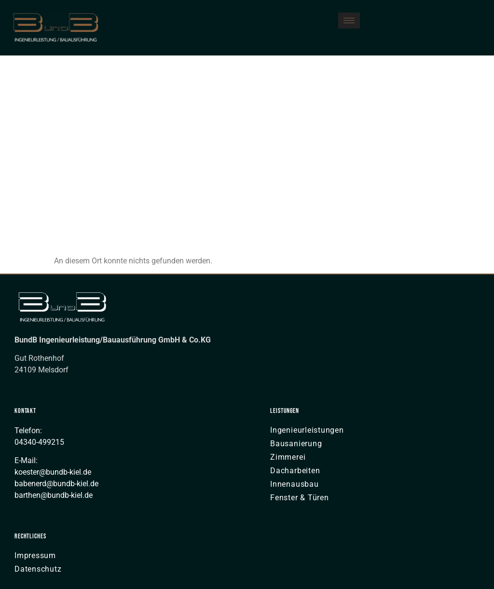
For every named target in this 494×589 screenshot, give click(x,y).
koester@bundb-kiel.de (52, 472)
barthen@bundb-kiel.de (53, 495)
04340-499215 (39, 442)
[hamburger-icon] (349, 20)
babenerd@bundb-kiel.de (56, 483)
